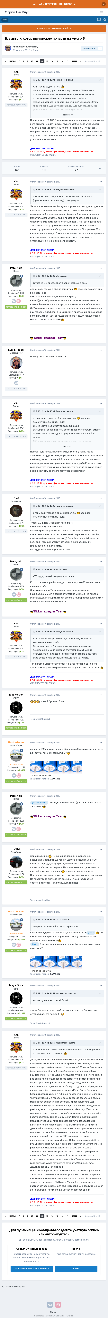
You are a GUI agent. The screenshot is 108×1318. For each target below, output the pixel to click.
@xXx (91, 932)
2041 (22, 97)
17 (67, 61)
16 (62, 61)
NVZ (16, 498)
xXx (16, 71)
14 (52, 61)
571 (22, 523)
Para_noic (60, 80)
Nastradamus (62, 993)
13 (47, 61)
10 (32, 61)
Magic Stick (61, 189)
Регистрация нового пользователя (32, 1269)
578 (22, 874)
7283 (22, 720)
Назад (12, 61)
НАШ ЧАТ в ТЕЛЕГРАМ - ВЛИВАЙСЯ (52, 4)
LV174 (16, 849)
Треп (35, 50)
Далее (74, 61)
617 (22, 375)
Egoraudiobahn (28, 46)
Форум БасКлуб (17, 12)
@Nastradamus (39, 802)
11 (37, 61)
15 (57, 61)
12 (42, 61)
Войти (76, 1269)
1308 (22, 293)
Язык (54, 1312)
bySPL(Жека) (16, 350)
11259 (22, 767)
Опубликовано (45, 72)
